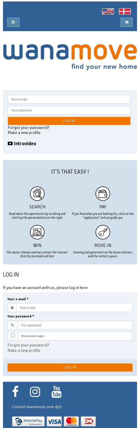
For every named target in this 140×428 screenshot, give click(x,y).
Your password (20, 316)
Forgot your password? (28, 127)
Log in (69, 120)
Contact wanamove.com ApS (37, 406)
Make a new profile (24, 132)
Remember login (32, 336)
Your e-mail (17, 299)
